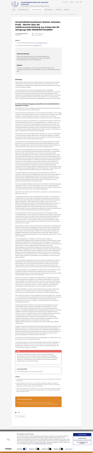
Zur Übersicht (21, 416)
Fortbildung (56, 10)
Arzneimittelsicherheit (23, 10)
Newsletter (63, 10)
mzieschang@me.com (41, 43)
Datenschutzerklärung (40, 445)
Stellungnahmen (46, 10)
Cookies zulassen (82, 436)
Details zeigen (68, 450)
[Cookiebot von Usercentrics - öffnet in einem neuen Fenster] (8, 450)
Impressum (49, 445)
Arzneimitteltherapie (35, 10)
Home (13, 14)
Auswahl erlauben (82, 439)
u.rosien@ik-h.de (37, 45)
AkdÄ (13, 10)
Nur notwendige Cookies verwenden (82, 444)
